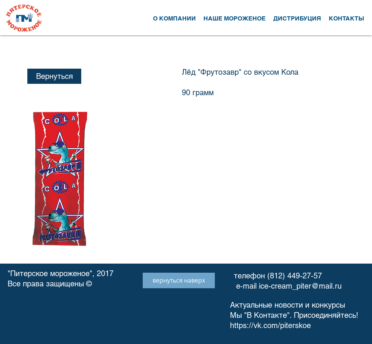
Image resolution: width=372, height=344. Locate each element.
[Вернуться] (54, 76)
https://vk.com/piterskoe (271, 325)
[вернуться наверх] (179, 280)
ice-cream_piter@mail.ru (300, 286)
